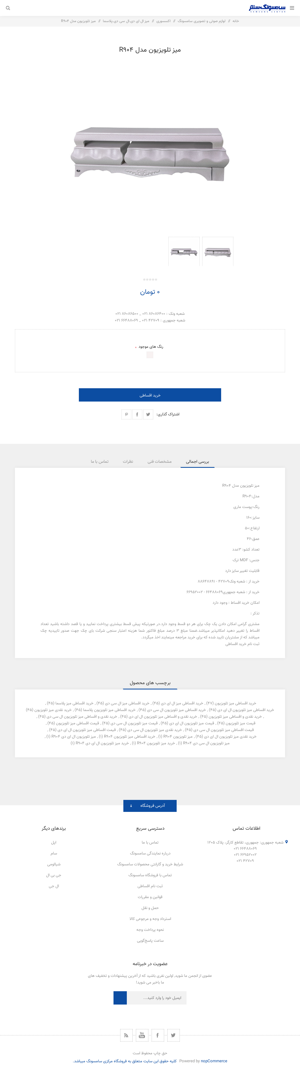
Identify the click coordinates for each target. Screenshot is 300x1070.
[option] (218, 251)
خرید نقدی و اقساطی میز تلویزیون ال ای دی (163, 717)
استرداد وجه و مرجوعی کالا (150, 919)
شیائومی (53, 864)
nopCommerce (214, 1061)
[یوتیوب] (142, 1035)
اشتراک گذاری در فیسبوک (137, 414)
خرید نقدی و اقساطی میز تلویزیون (235, 717)
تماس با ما (150, 843)
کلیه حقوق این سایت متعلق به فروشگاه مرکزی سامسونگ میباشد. (125, 1061)
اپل (53, 843)
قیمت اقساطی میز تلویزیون (77, 723)
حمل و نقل (150, 908)
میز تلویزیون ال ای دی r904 (73, 737)
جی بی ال (53, 875)
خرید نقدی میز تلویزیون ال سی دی (154, 730)
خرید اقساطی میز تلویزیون (235, 703)
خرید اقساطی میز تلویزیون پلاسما (109, 710)
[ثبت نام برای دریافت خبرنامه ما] (157, 998)
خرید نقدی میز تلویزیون (53, 710)
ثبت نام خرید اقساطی (242, 644)
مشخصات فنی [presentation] (160, 461)
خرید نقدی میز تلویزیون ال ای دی (230, 737)
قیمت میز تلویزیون (241, 723)
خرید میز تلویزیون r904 (156, 743)
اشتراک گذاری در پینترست (126, 414)
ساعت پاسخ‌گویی (150, 941)
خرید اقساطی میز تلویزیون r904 (129, 737)
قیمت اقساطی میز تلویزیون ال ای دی (87, 730)
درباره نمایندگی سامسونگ (150, 853)
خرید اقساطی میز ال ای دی (182, 703)
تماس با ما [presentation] (99, 461)
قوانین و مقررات (150, 897)
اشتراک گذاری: (167, 414)
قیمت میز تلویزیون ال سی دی (134, 723)
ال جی (54, 886)
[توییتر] (173, 1035)
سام (54, 853)
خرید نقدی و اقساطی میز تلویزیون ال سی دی (82, 717)
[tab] (197, 462)
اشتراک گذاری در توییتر (148, 414)
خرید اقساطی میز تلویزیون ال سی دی (176, 710)
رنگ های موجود (150, 347)
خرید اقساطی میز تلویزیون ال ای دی (245, 710)
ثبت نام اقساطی (150, 886)
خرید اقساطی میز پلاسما (74, 703)
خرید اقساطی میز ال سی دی (127, 703)
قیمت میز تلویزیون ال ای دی (191, 723)
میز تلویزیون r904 (178, 737)
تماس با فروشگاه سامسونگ (150, 875)
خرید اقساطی (150, 396)
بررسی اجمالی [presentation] (197, 461)
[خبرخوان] (126, 1035)
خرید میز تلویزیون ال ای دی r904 (102, 743)
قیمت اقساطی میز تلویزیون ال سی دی (223, 730)
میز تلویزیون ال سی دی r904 (206, 743)
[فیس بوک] (158, 1035)
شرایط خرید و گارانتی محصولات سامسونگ (150, 864)
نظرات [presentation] (128, 461)
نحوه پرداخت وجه (150, 930)
